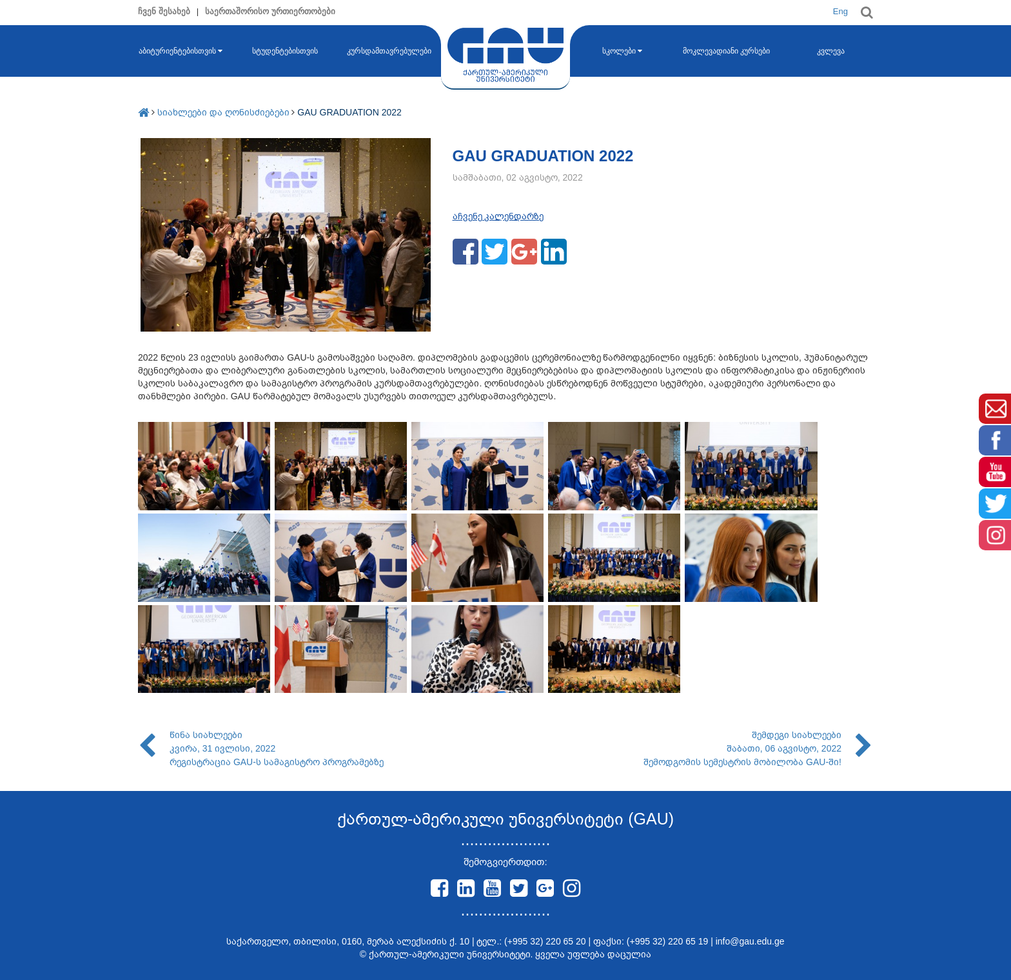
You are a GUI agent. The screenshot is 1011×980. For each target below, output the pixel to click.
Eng (840, 11)
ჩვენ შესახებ (164, 11)
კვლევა (831, 50)
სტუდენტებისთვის (285, 50)
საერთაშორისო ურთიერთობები (270, 11)
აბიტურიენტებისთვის (180, 50)
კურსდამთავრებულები (389, 50)
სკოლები (622, 50)
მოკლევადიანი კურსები (726, 50)
